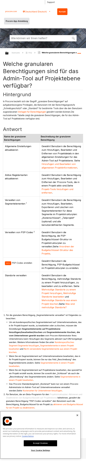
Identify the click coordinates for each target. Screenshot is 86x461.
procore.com (11, 11)
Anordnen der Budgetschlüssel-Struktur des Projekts (58, 250)
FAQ (29, 53)
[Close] (77, 415)
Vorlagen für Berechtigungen (32, 112)
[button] (73, 38)
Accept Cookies (40, 443)
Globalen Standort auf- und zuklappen (79, 52)
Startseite (16, 53)
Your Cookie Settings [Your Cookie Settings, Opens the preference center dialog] (40, 450)
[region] (40, 435)
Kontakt (62, 12)
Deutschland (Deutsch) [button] (36, 11)
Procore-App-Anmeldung (17, 21)
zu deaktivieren (27, 407)
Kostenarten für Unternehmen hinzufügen (42, 390)
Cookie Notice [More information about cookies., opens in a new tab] (28, 436)
